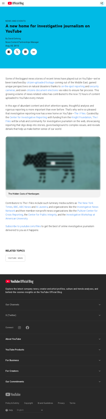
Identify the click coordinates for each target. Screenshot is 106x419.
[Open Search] (101, 3)
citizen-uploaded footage (40, 82)
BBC (16, 206)
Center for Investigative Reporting (28, 117)
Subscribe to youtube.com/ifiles (23, 226)
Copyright (28, 403)
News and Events (16, 21)
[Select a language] (30, 410)
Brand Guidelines (45, 403)
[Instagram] (19, 327)
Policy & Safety (12, 403)
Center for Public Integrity (42, 214)
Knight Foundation (81, 117)
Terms (72, 403)
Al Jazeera (42, 206)
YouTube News (15, 258)
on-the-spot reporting (73, 86)
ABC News (25, 206)
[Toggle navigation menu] (3, 3)
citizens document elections (42, 90)
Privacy (61, 403)
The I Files (80, 113)
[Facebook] (27, 327)
